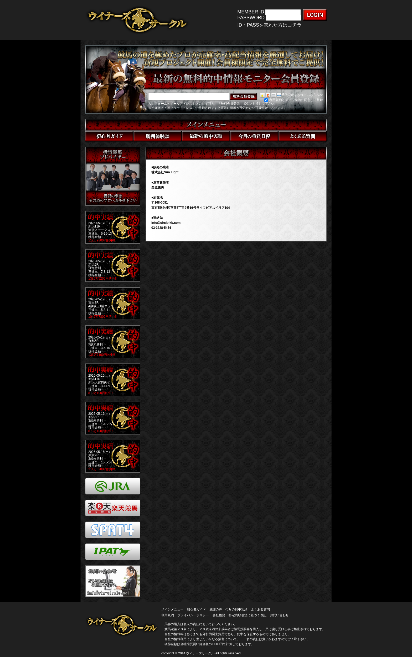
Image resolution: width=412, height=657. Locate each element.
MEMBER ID (250, 11)
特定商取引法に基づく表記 (247, 615)
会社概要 (219, 615)
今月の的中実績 (236, 609)
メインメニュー (172, 609)
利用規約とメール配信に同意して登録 (293, 100)
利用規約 (167, 615)
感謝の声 (215, 609)
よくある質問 (260, 609)
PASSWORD (251, 18)
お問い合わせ (279, 615)
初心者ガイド (196, 609)
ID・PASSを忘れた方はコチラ (269, 25)
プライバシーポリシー (193, 615)
